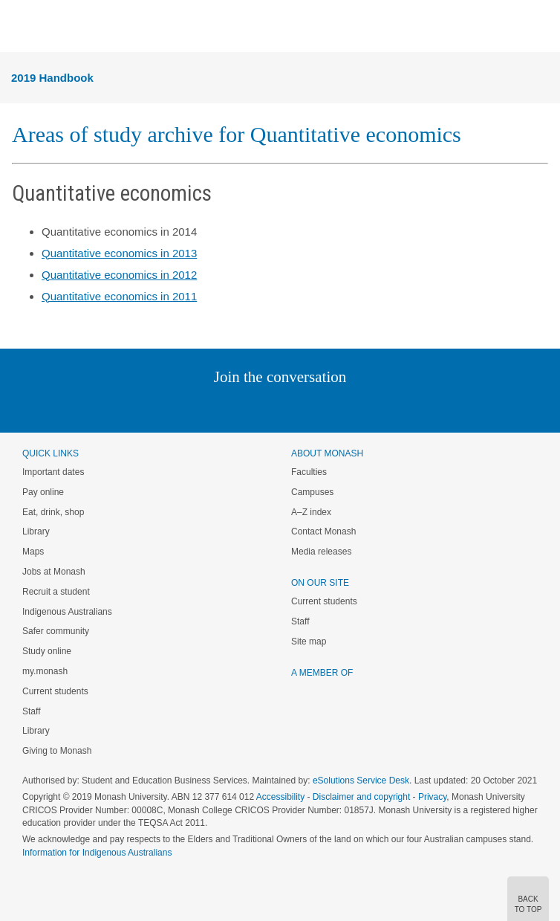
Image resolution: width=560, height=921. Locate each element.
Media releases (321, 551)
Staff (31, 711)
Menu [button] (19, 27)
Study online (46, 651)
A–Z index (311, 512)
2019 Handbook (52, 77)
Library (36, 531)
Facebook (265, 407)
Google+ (291, 407)
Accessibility (280, 797)
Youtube (351, 407)
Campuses (312, 492)
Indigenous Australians (67, 612)
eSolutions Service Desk (361, 780)
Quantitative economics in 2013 (119, 253)
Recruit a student (56, 591)
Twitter (237, 407)
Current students (55, 691)
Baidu (383, 407)
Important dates (53, 472)
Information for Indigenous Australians (97, 852)
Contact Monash (323, 531)
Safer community (55, 631)
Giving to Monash (56, 751)
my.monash (45, 671)
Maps (33, 551)
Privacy (432, 797)
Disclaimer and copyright (361, 797)
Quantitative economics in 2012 (119, 274)
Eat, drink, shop (53, 512)
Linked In (205, 407)
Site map (308, 641)
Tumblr (321, 407)
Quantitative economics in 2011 (119, 296)
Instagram (175, 407)
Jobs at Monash (53, 571)
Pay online (43, 492)
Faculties (309, 472)
